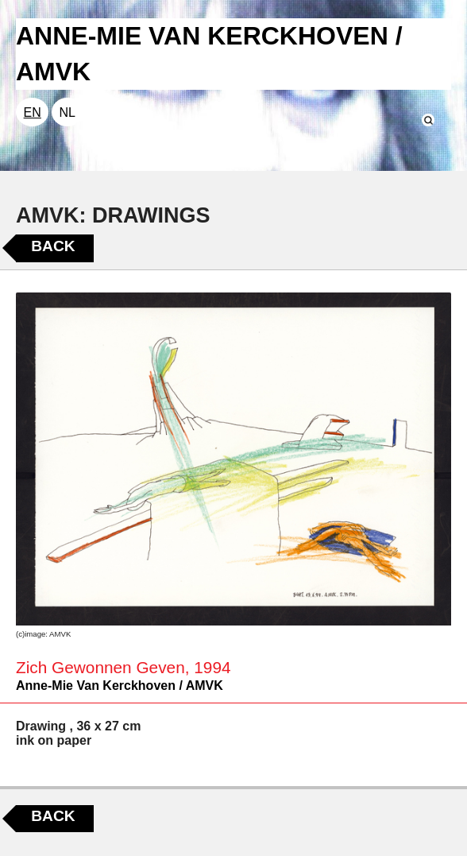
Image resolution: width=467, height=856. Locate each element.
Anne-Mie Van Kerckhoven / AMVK (119, 685)
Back (53, 246)
